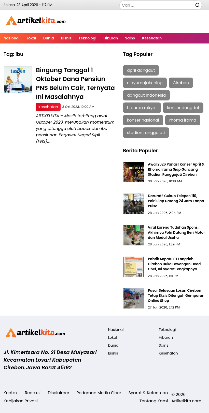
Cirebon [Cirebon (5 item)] (181, 83)
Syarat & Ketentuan (148, 393)
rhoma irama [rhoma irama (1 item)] (182, 120)
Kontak (11, 393)
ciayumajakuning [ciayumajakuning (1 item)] (145, 83)
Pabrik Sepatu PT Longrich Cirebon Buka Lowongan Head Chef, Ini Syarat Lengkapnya (174, 264)
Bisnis (66, 38)
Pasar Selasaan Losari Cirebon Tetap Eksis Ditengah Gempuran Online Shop (176, 295)
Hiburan (110, 38)
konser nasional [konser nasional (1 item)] (143, 120)
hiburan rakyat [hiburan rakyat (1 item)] (142, 108)
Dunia (48, 38)
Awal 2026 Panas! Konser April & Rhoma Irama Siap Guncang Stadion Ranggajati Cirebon (176, 169)
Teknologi (87, 38)
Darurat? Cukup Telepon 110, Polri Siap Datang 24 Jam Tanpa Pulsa (176, 201)
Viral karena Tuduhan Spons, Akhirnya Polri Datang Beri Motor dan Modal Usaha (176, 232)
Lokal (31, 38)
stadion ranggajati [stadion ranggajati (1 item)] (146, 133)
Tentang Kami (154, 401)
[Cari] (197, 5)
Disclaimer (58, 393)
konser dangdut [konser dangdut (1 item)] (183, 108)
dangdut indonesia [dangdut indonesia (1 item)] (146, 95)
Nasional (12, 38)
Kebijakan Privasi (21, 401)
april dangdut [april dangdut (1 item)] (141, 70)
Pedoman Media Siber (99, 393)
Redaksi (32, 393)
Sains (130, 38)
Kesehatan (152, 38)
